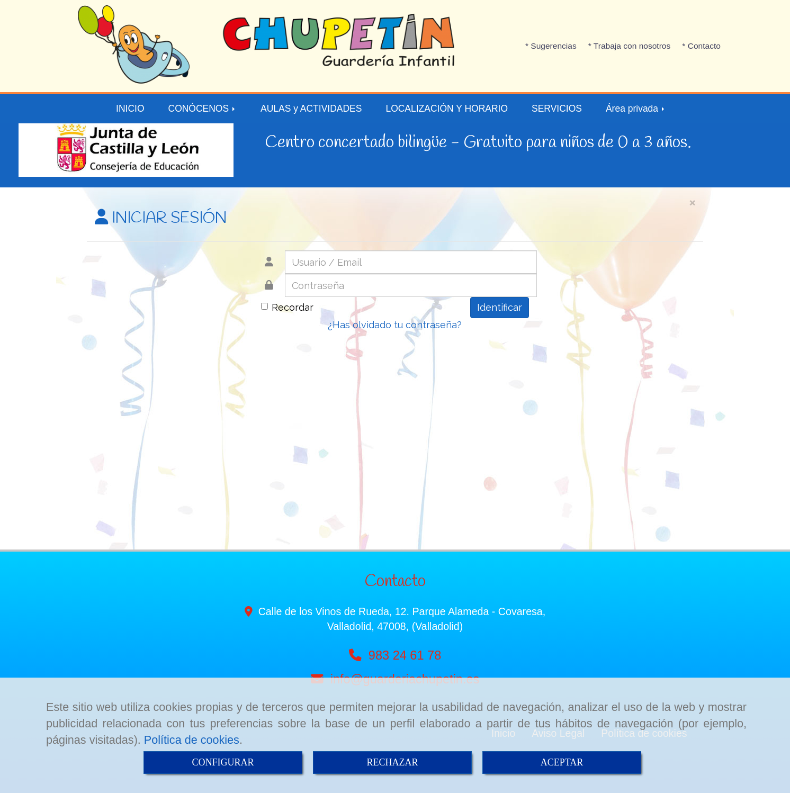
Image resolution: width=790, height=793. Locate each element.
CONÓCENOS (202, 108)
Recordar (287, 307)
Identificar (499, 307)
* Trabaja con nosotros (629, 45)
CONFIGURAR (223, 762)
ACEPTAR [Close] (562, 762)
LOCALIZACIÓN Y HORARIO (446, 108)
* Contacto (701, 45)
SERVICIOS (557, 108)
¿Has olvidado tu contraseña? (395, 324)
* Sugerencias (551, 45)
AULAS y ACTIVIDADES (311, 108)
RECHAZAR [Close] (392, 762)
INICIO (130, 108)
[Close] (692, 202)
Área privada (636, 108)
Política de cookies (191, 739)
